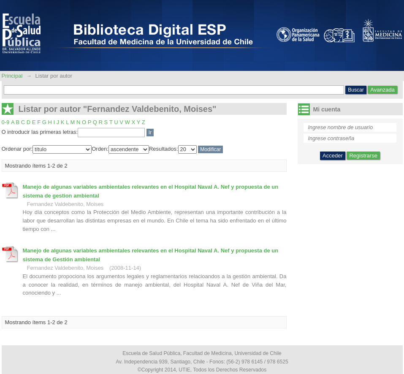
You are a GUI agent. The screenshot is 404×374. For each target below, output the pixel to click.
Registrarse (363, 155)
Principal (13, 76)
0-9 (6, 122)
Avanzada (382, 90)
